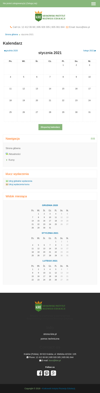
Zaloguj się (32, 3)
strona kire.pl (50, 334)
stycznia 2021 (27, 34)
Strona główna (11, 34)
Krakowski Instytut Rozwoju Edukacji (58, 388)
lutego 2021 (50, 260)
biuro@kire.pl (55, 360)
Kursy (12, 160)
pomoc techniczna (50, 339)
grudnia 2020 (50, 205)
